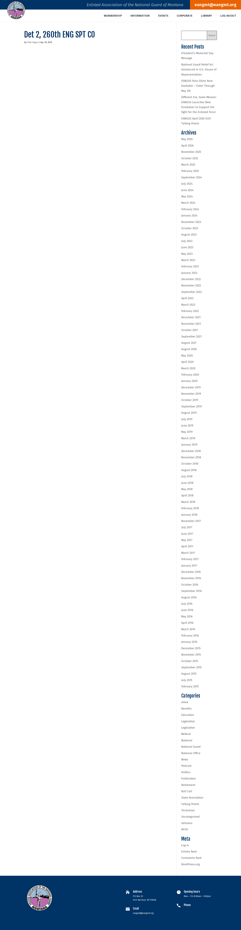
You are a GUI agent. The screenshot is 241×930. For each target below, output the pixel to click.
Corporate (184, 16)
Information (140, 16)
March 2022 (188, 304)
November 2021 (191, 323)
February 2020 (190, 374)
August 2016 (189, 597)
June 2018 (187, 483)
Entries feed (189, 851)
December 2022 (191, 279)
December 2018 (191, 451)
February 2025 (190, 171)
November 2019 (191, 393)
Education (187, 715)
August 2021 (188, 343)
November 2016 (191, 578)
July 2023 (186, 241)
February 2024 (190, 209)
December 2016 (191, 572)
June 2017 (187, 533)
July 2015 (186, 680)
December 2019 (191, 387)
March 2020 (188, 368)
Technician (188, 810)
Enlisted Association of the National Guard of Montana (135, 5)
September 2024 (191, 177)
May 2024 (187, 196)
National (186, 740)
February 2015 (190, 686)
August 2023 (189, 234)
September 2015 (191, 667)
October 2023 (189, 228)
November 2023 (191, 222)
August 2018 (189, 470)
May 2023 (187, 254)
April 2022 (187, 298)
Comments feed (191, 858)
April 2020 (187, 362)
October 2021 (189, 330)
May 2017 (186, 540)
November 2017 (191, 521)
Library (206, 16)
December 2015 (191, 648)
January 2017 (189, 565)
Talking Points (190, 804)
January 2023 (189, 273)
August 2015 (188, 673)
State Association (192, 797)
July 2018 (186, 476)
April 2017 (187, 546)
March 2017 (188, 553)
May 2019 (187, 432)
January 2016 (189, 642)
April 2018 (187, 495)
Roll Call (186, 791)
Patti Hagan (32, 42)
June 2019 (187, 425)
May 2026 (187, 139)
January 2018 (189, 514)
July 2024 (187, 183)
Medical (186, 734)
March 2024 (188, 202)
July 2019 (186, 419)
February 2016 (190, 635)
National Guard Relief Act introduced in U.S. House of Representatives (198, 69)
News (184, 759)
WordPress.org (190, 864)
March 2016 (188, 629)
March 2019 (188, 438)
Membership (113, 16)
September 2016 (191, 591)
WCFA (184, 829)
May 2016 (187, 616)
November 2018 (191, 457)
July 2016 (186, 603)
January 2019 (189, 444)
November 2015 (191, 654)
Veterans (186, 823)
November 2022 (191, 285)
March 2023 (188, 260)
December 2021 (191, 317)
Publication (188, 778)
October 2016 (189, 584)
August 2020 (189, 349)
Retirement (188, 785)
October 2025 (189, 158)
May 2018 (187, 489)
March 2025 (188, 164)
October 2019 (189, 400)
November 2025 (191, 152)
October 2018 (189, 463)
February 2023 (190, 266)
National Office (190, 753)
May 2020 (187, 355)
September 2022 (191, 292)
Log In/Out (228, 16)
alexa (184, 702)
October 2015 (189, 661)
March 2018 (188, 502)
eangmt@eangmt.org (215, 4)
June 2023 (187, 247)
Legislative (188, 721)
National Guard (191, 746)
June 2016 (187, 610)
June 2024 (187, 190)
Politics (185, 772)
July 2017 (186, 527)
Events (163, 16)
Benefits (186, 708)
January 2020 (189, 381)
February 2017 (190, 559)
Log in (185, 845)
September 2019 (191, 406)
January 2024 (189, 215)
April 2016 (187, 623)
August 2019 (189, 412)
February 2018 (190, 508)
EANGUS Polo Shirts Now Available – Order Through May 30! (198, 86)
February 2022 (190, 311)
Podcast (186, 765)
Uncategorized (190, 816)
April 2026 (187, 145)
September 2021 (191, 336)
